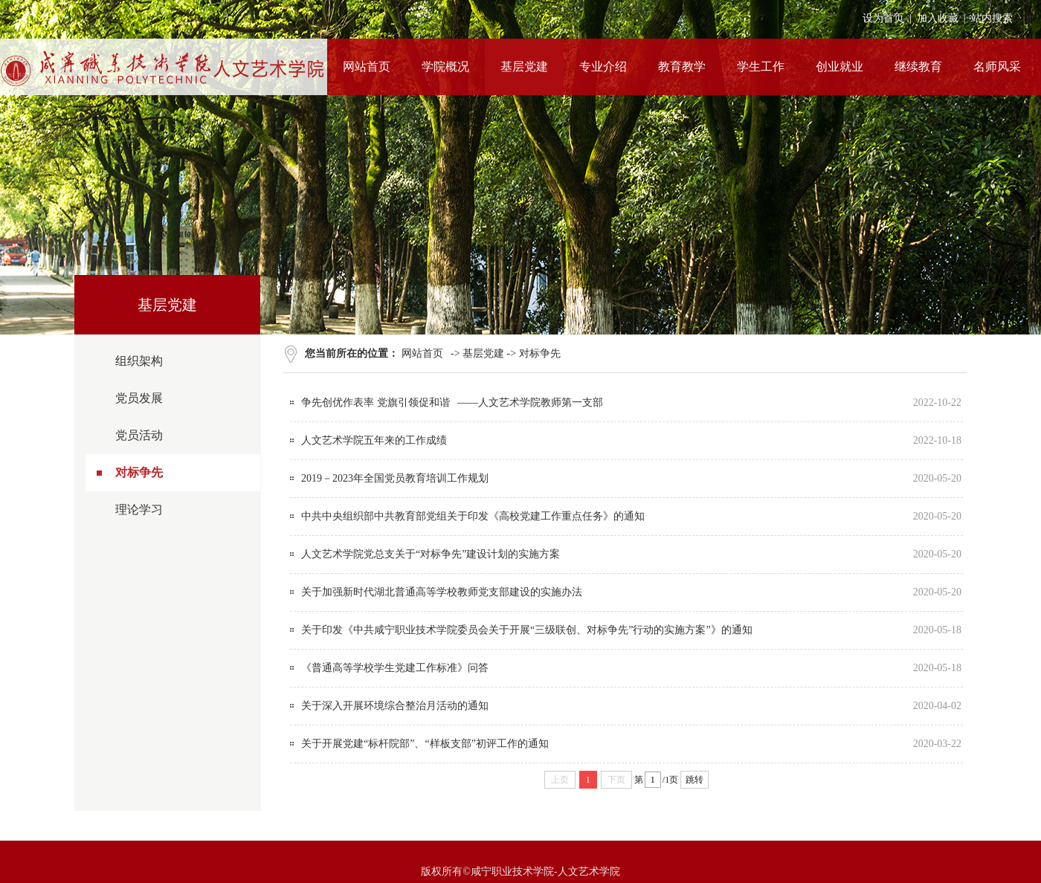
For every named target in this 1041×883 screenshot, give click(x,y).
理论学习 (139, 509)
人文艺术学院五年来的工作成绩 (374, 440)
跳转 (694, 779)
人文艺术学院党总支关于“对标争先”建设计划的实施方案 (430, 554)
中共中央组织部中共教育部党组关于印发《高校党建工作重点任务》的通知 (473, 516)
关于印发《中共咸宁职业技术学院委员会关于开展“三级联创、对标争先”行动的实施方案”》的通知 (526, 629)
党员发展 (139, 398)
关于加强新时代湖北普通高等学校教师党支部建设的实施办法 (441, 592)
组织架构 (139, 361)
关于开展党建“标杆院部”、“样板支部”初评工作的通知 (425, 743)
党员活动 (139, 435)
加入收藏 (937, 18)
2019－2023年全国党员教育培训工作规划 (395, 478)
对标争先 (139, 472)
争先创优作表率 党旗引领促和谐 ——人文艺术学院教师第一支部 (452, 402)
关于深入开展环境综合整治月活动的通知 (395, 705)
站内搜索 (992, 18)
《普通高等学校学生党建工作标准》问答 (395, 667)
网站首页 (422, 353)
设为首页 (883, 18)
